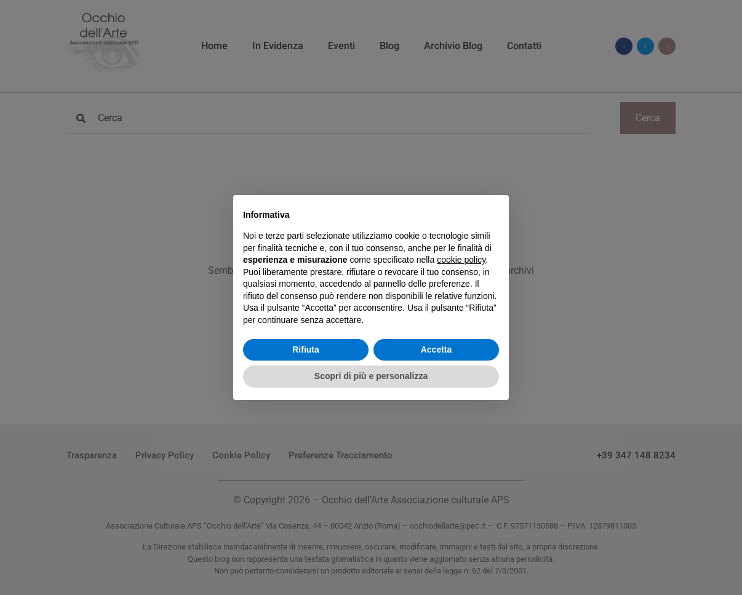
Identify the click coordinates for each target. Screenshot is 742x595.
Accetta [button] (436, 349)
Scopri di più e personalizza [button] (371, 376)
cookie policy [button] (461, 260)
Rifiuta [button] (305, 349)
